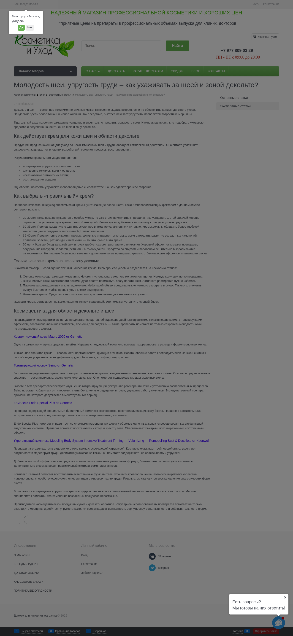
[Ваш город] (285, 597)
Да (21, 27)
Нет (29, 27)
